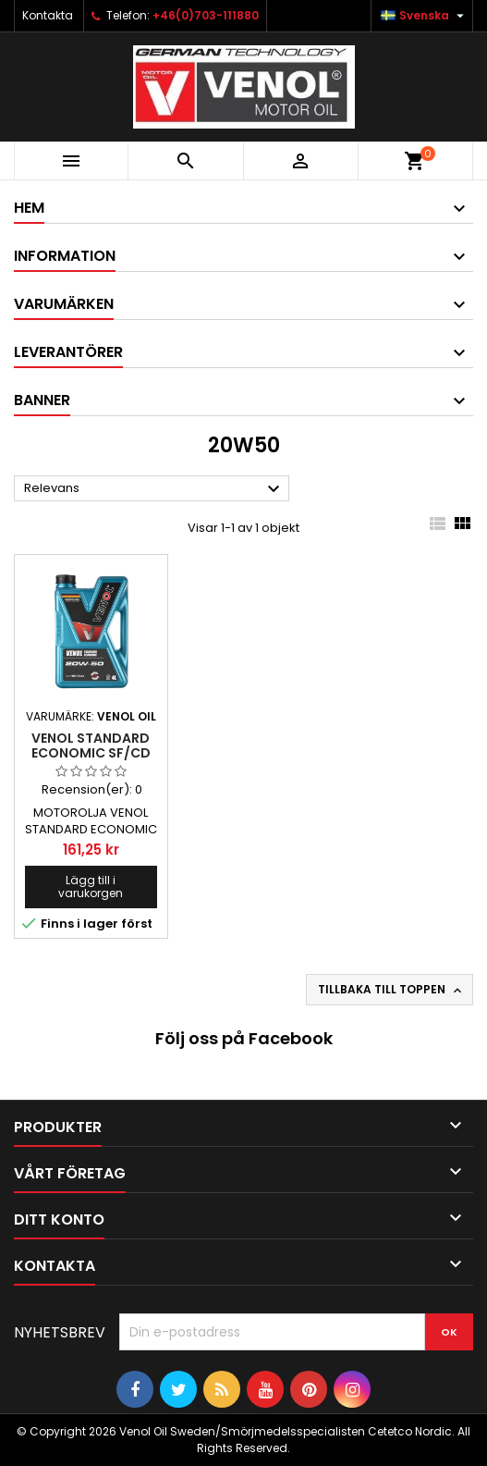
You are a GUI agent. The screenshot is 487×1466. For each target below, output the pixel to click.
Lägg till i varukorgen (90, 886)
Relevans (154, 489)
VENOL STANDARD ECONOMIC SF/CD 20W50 (91, 753)
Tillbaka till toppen (391, 989)
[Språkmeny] (425, 15)
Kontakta (47, 15)
